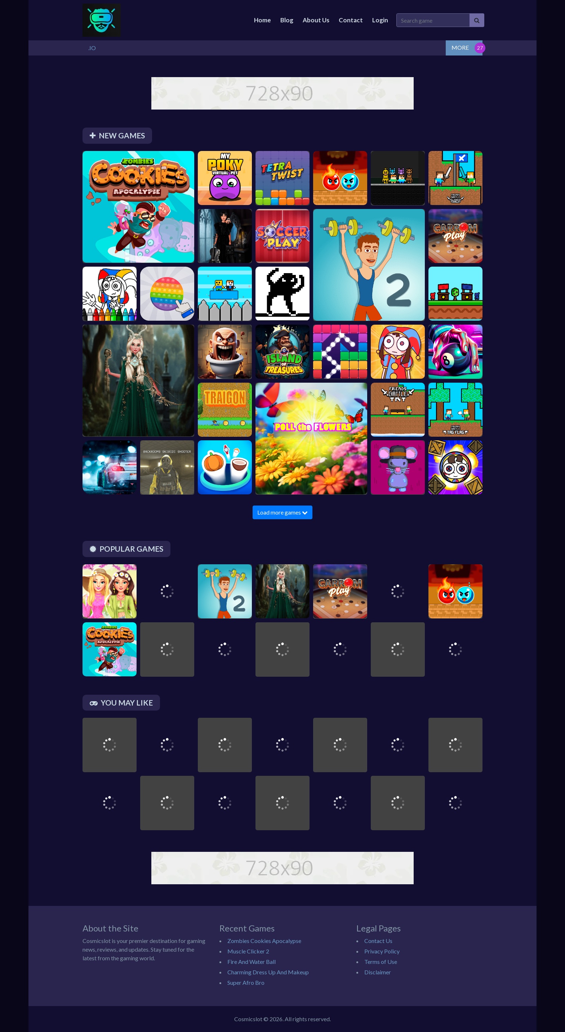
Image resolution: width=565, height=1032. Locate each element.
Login (380, 20)
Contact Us (378, 940)
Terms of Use (380, 961)
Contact (351, 20)
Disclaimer (377, 972)
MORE (460, 47)
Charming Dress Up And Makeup (268, 972)
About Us (316, 20)
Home (262, 20)
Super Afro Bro (245, 982)
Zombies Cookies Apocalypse (264, 940)
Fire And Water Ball (251, 961)
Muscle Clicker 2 (248, 951)
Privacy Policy (382, 951)
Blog (286, 20)
